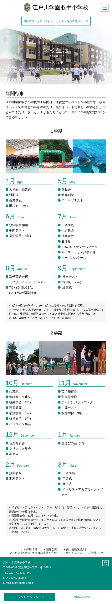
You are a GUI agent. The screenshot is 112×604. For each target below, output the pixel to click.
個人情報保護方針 (77, 549)
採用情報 (31, 549)
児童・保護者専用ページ (73, 21)
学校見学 (82, 597)
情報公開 (51, 549)
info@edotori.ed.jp (22, 582)
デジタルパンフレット (30, 597)
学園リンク (98, 552)
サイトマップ (74, 552)
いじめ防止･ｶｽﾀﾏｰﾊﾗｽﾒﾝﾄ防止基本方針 (33, 552)
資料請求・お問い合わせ (38, 21)
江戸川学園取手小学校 (60, 7)
